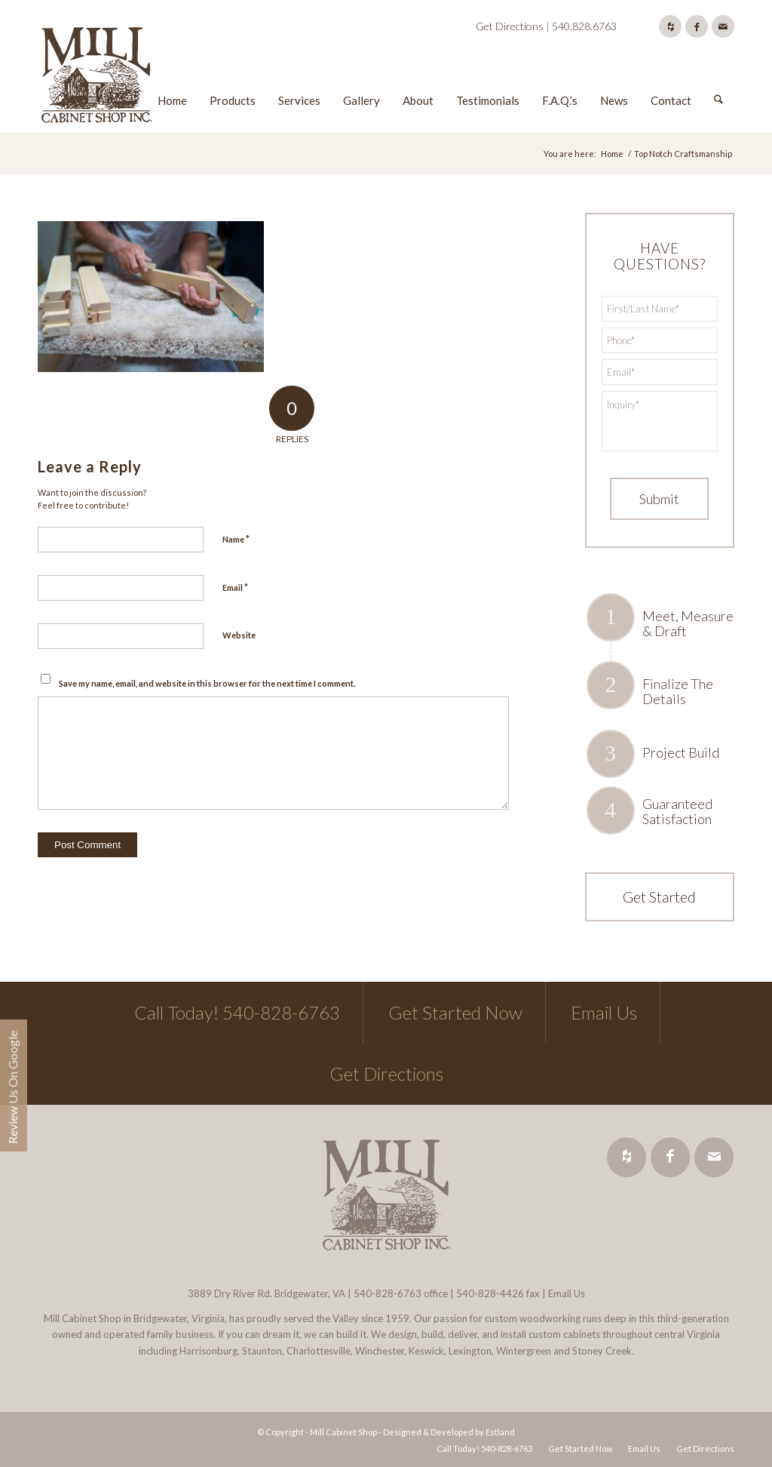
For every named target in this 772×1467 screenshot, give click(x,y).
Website (239, 635)
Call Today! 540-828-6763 (237, 1012)
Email (235, 587)
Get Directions (510, 26)
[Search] (718, 77)
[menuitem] (172, 77)
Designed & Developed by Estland (449, 1432)
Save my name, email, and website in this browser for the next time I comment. (207, 683)
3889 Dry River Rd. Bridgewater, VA (266, 1293)
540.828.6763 (584, 26)
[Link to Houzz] (670, 26)
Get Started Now (455, 1012)
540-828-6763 (387, 1293)
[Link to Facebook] (696, 26)
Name (236, 539)
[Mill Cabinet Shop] (96, 77)
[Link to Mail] (723, 26)
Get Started (659, 896)
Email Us (604, 1012)
